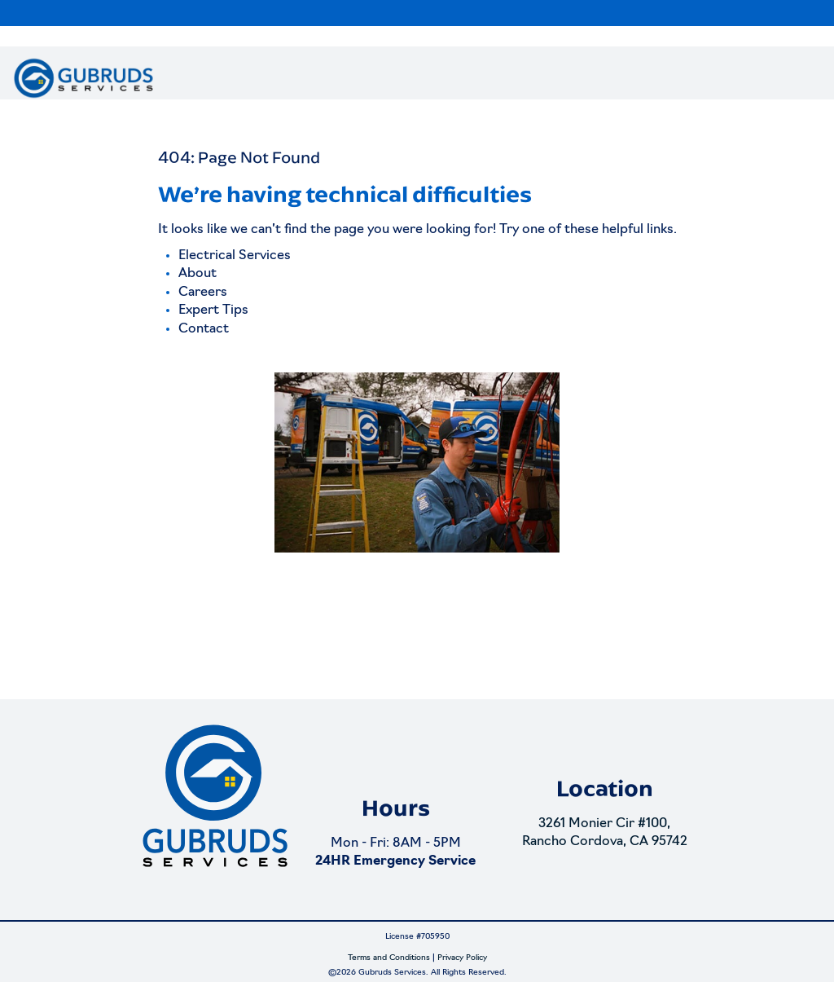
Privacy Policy (462, 957)
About (197, 273)
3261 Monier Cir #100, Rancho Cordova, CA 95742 (604, 832)
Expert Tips (213, 310)
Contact (203, 329)
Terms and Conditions (389, 957)
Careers (202, 292)
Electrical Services (234, 255)
